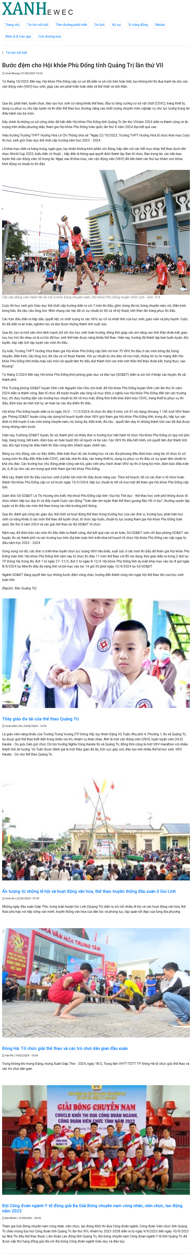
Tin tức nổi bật (37, 25)
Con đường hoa (50, 36)
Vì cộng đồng (138, 25)
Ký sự (116, 25)
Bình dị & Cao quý (18, 36)
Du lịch (100, 25)
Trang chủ (12, 25)
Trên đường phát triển (71, 25)
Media (160, 25)
